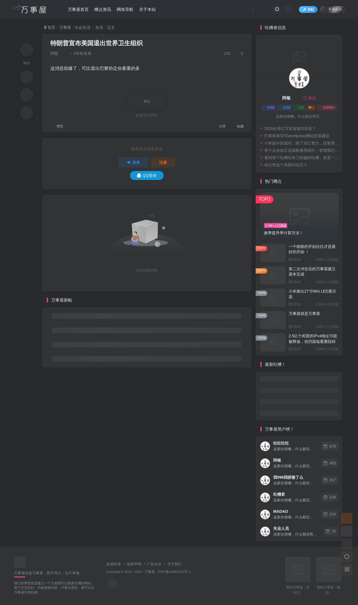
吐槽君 (279, 494)
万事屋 (65, 27)
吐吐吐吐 (281, 443)
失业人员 (281, 528)
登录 (133, 162)
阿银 (54, 53)
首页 (49, 27)
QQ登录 (147, 175)
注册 (163, 162)
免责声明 (134, 564)
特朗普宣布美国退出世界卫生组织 (96, 43)
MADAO (280, 511)
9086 (269, 108)
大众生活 (82, 27)
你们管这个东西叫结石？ (285, 165)
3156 (284, 108)
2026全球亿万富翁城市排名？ (290, 128)
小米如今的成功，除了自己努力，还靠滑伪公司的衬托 (302, 143)
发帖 (308, 9)
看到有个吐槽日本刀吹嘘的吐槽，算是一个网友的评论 (302, 157)
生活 (98, 27)
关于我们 (174, 564)
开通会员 (333, 9)
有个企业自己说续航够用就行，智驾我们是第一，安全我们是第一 (302, 150)
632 (299, 108)
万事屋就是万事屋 (304, 313)
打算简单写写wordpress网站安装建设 (296, 136)
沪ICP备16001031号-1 (173, 571)
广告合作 (154, 564)
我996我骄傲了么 (288, 477)
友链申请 (113, 564)
